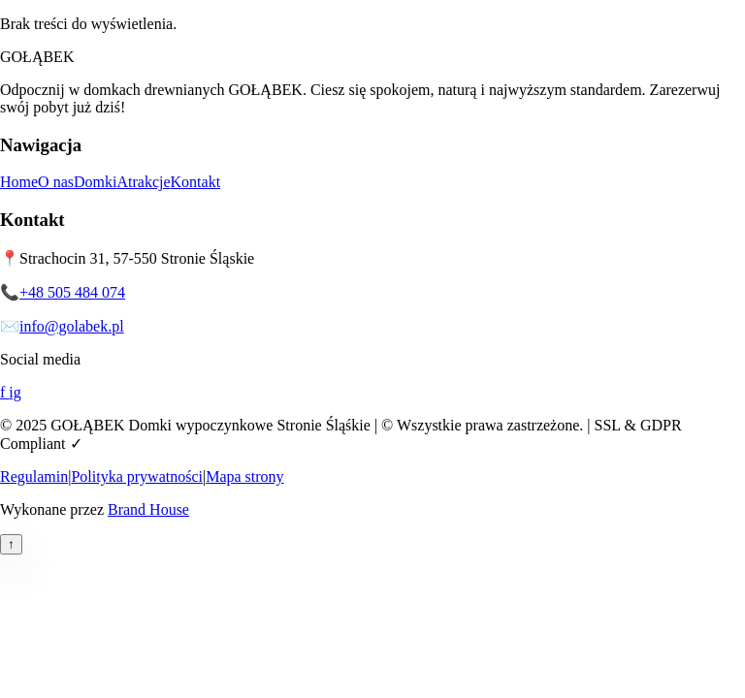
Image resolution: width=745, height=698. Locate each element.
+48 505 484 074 (72, 292)
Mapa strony (244, 476)
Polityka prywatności (137, 476)
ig (14, 392)
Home (19, 182)
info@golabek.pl (71, 326)
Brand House (148, 509)
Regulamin (34, 476)
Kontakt (196, 182)
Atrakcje (143, 182)
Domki (95, 182)
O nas (56, 182)
